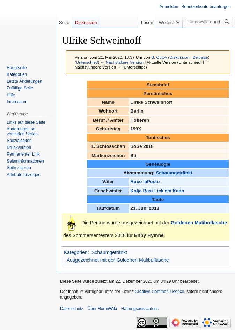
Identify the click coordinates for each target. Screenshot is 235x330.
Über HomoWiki (102, 308)
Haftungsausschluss (140, 308)
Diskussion (179, 57)
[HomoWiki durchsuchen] (208, 22)
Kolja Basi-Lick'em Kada (157, 190)
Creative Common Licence (159, 291)
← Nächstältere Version (122, 62)
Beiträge (200, 57)
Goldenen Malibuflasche (199, 222)
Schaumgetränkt (174, 172)
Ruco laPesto (145, 181)
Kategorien (76, 252)
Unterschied (87, 62)
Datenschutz (71, 308)
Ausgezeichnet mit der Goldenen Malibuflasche (118, 260)
